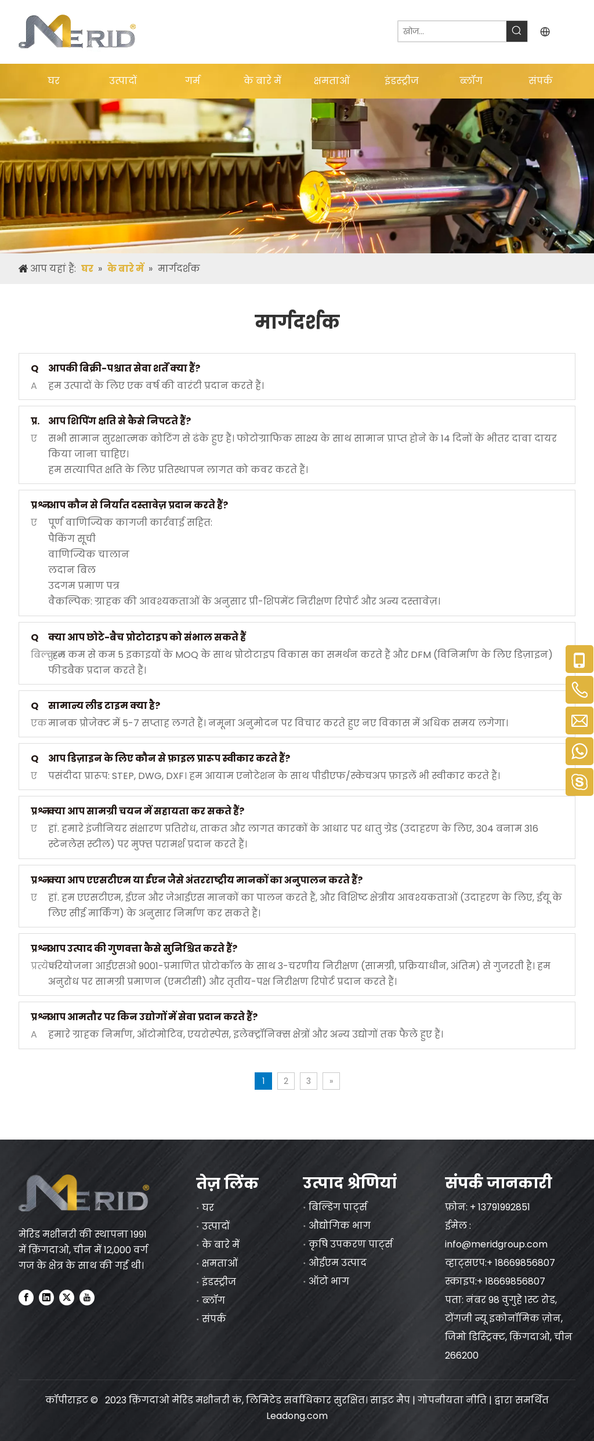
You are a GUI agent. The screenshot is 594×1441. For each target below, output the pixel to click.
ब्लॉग (213, 1300)
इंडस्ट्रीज (219, 1282)
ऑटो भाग (329, 1281)
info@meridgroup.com (497, 1244)
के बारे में (221, 1244)
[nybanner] (297, 176)
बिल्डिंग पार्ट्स (338, 1207)
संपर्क (214, 1319)
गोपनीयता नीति (453, 1400)
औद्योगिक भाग (340, 1225)
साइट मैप (390, 1400)
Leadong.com (297, 1415)
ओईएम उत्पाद (338, 1262)
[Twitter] (66, 1297)
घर (208, 1207)
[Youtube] (87, 1297)
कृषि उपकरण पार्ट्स (351, 1244)
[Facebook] (26, 1297)
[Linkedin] (46, 1297)
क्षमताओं (220, 1263)
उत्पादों (216, 1226)
